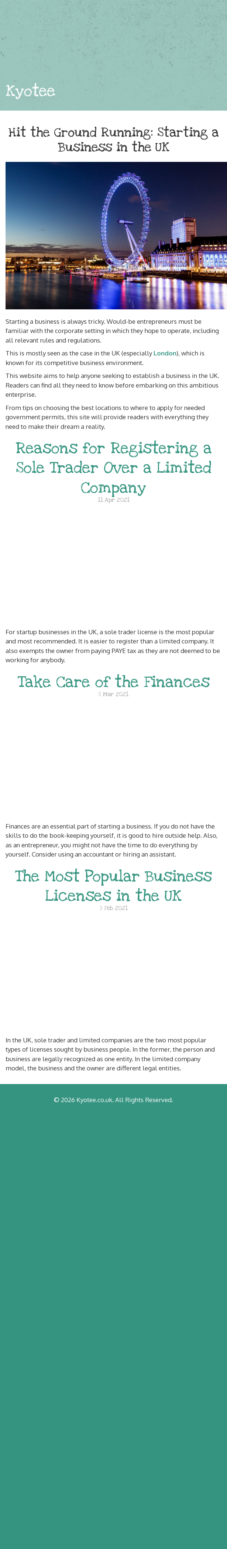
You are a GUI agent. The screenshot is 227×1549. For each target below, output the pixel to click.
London (165, 353)
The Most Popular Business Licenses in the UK (113, 886)
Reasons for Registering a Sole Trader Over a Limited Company (114, 467)
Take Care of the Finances (114, 682)
